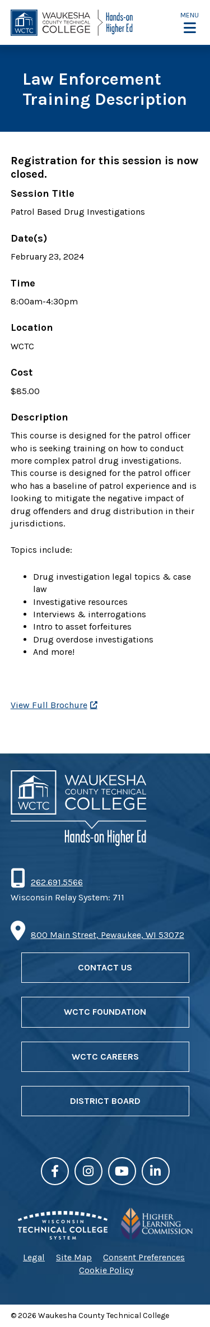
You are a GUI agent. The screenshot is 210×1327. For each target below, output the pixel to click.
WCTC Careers (105, 1056)
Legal (34, 1257)
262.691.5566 (56, 882)
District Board (105, 1100)
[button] (189, 23)
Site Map (74, 1257)
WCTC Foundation (105, 1011)
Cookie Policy (106, 1270)
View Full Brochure (49, 705)
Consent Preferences (144, 1257)
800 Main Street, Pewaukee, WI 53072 (107, 935)
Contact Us (105, 967)
